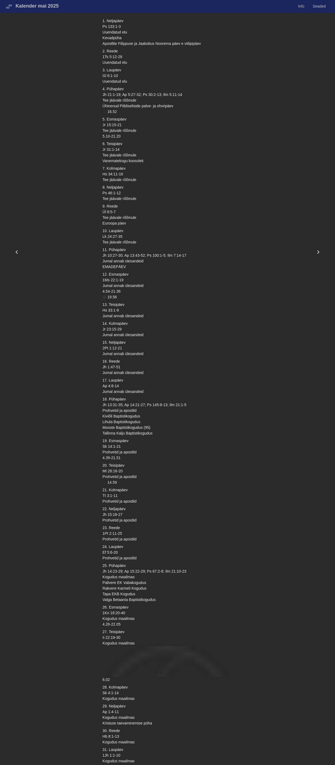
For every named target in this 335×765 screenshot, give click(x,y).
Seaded (319, 6)
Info (301, 6)
